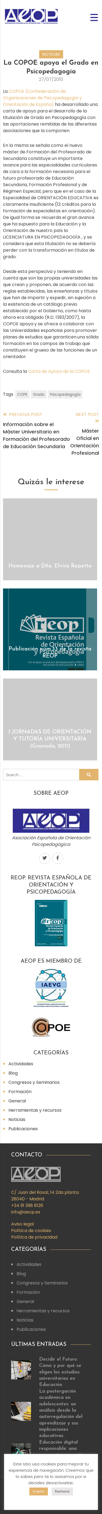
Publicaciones (23, 1129)
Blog (13, 1073)
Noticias (51, 54)
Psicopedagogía (65, 394)
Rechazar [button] (62, 1491)
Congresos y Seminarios (34, 1082)
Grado (39, 394)
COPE (22, 394)
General (17, 1101)
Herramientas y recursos (34, 1110)
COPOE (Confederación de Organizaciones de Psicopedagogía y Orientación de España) (42, 98)
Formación (20, 1091)
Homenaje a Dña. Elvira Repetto (49, 566)
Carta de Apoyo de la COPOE (59, 371)
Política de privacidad (34, 1237)
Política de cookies (31, 1230)
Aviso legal (22, 1224)
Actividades (20, 1064)
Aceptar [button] (39, 1491)
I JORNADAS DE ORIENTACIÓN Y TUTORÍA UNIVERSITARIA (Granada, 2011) (49, 739)
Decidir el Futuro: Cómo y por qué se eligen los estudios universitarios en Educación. (60, 1372)
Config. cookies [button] (51, 1500)
